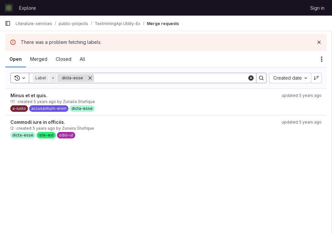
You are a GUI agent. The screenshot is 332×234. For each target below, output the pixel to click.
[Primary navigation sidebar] (8, 23)
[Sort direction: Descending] (316, 78)
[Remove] (90, 78)
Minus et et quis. (28, 95)
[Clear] (251, 78)
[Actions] (321, 59)
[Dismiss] (319, 42)
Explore (27, 8)
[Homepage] (9, 8)
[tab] (15, 59)
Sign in (317, 8)
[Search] (170, 78)
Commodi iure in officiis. (37, 122)
